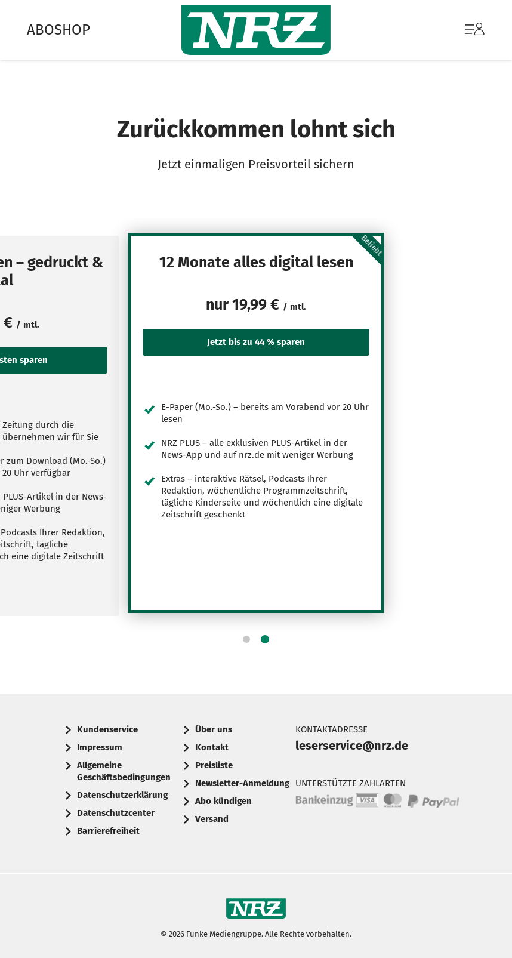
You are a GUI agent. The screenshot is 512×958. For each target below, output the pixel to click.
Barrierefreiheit (108, 830)
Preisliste (214, 765)
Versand (212, 819)
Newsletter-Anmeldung (242, 783)
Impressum (99, 747)
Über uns (213, 729)
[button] (246, 639)
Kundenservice (107, 729)
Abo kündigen (223, 801)
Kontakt (212, 747)
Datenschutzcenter (116, 813)
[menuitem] (462, 30)
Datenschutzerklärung (122, 795)
